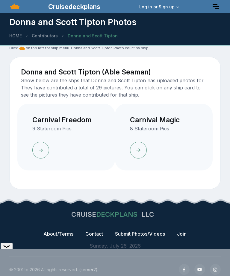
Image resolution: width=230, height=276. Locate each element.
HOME (15, 35)
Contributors (45, 35)
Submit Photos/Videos (140, 234)
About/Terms (58, 234)
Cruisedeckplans (73, 6)
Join (182, 234)
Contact (94, 234)
